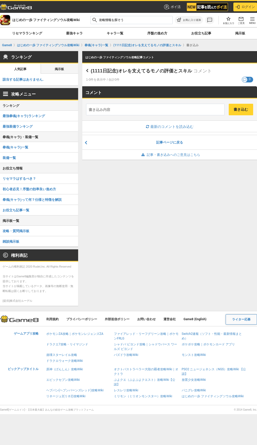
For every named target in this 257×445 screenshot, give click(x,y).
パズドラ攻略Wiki (126, 355)
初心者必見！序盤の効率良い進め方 (29, 189)
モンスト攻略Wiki (194, 355)
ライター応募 (241, 319)
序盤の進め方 (157, 33)
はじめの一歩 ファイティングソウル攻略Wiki (213, 396)
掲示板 (240, 33)
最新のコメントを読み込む (170, 127)
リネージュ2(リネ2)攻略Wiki (65, 396)
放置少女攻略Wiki (194, 380)
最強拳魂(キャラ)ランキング (24, 116)
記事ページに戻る (169, 142)
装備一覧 (9, 158)
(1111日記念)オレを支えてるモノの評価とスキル (141, 70)
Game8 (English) (194, 319)
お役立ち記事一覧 (16, 210)
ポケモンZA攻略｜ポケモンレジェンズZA (74, 334)
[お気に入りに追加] (189, 20)
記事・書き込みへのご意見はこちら (169, 155)
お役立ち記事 (201, 33)
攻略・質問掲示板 (16, 231)
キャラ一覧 (115, 33)
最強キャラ (74, 33)
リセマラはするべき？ (19, 179)
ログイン (245, 7)
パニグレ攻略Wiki (194, 390)
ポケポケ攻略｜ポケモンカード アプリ (208, 344)
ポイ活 (172, 7)
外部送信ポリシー (117, 319)
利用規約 (52, 319)
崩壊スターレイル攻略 (61, 355)
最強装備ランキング (18, 126)
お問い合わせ (146, 319)
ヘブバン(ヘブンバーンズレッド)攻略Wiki (75, 390)
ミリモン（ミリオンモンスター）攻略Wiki (143, 396)
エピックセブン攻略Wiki (63, 380)
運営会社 (169, 319)
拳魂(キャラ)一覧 (15, 147)
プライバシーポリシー (81, 319)
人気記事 (20, 69)
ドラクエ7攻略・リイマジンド (67, 344)
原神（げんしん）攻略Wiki (64, 369)
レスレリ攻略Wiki (126, 390)
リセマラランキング (27, 33)
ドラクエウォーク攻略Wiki (64, 361)
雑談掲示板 (11, 241)
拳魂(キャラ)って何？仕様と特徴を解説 (32, 200)
